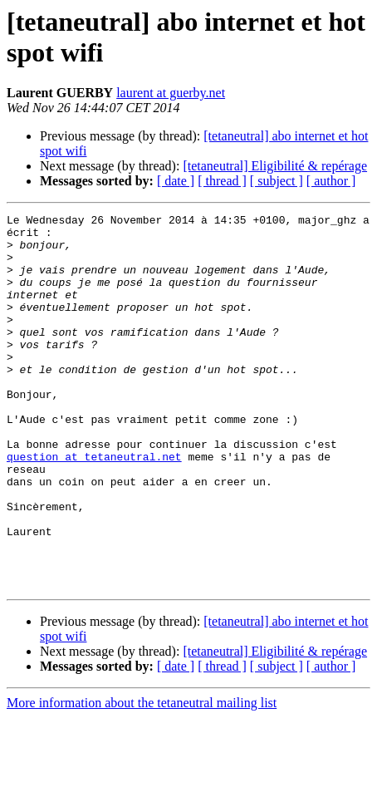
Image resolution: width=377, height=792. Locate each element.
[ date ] (175, 181)
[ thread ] (222, 181)
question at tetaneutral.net (94, 506)
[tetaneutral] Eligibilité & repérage (275, 166)
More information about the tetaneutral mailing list (142, 777)
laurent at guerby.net (170, 93)
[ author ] (331, 181)
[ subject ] (276, 181)
